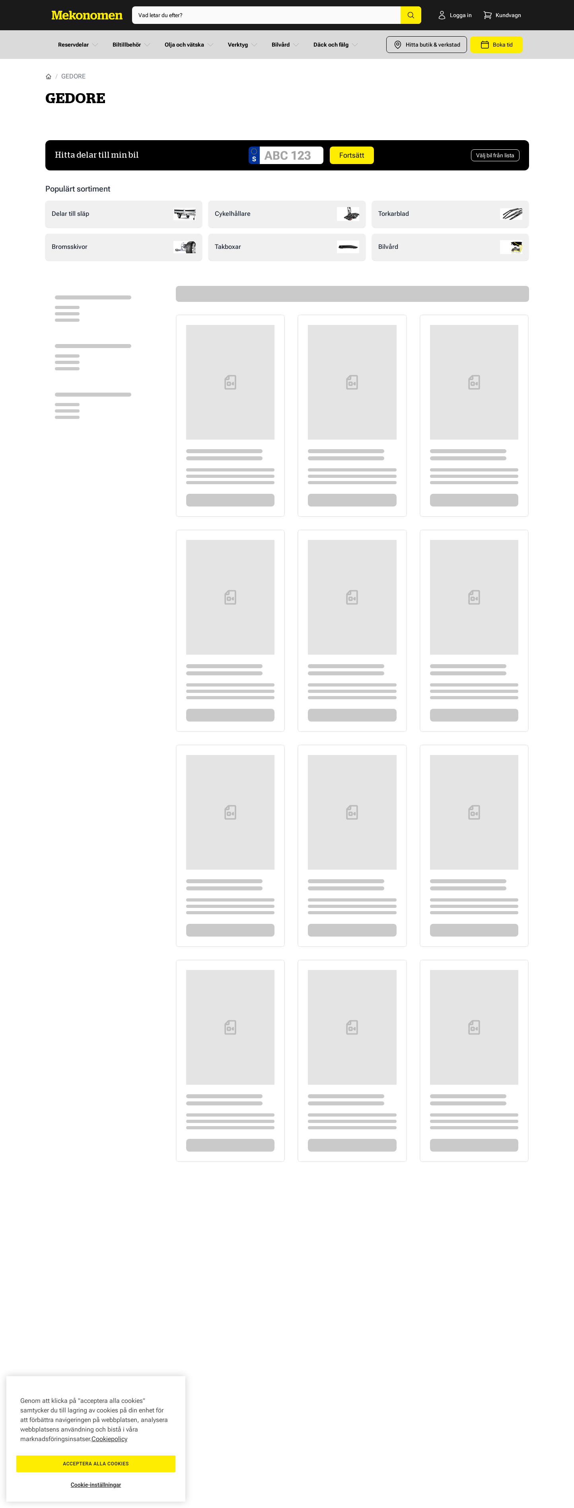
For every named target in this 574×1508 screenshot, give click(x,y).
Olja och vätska (190, 44)
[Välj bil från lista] (495, 155)
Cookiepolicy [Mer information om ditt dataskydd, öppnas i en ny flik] (109, 1439)
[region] (95, 1439)
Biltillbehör (132, 44)
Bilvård (286, 44)
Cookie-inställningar (96, 1485)
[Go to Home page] (87, 15)
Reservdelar (79, 44)
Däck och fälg (336, 44)
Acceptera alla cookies (96, 1464)
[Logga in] (445, 15)
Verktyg (243, 44)
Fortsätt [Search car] (351, 155)
